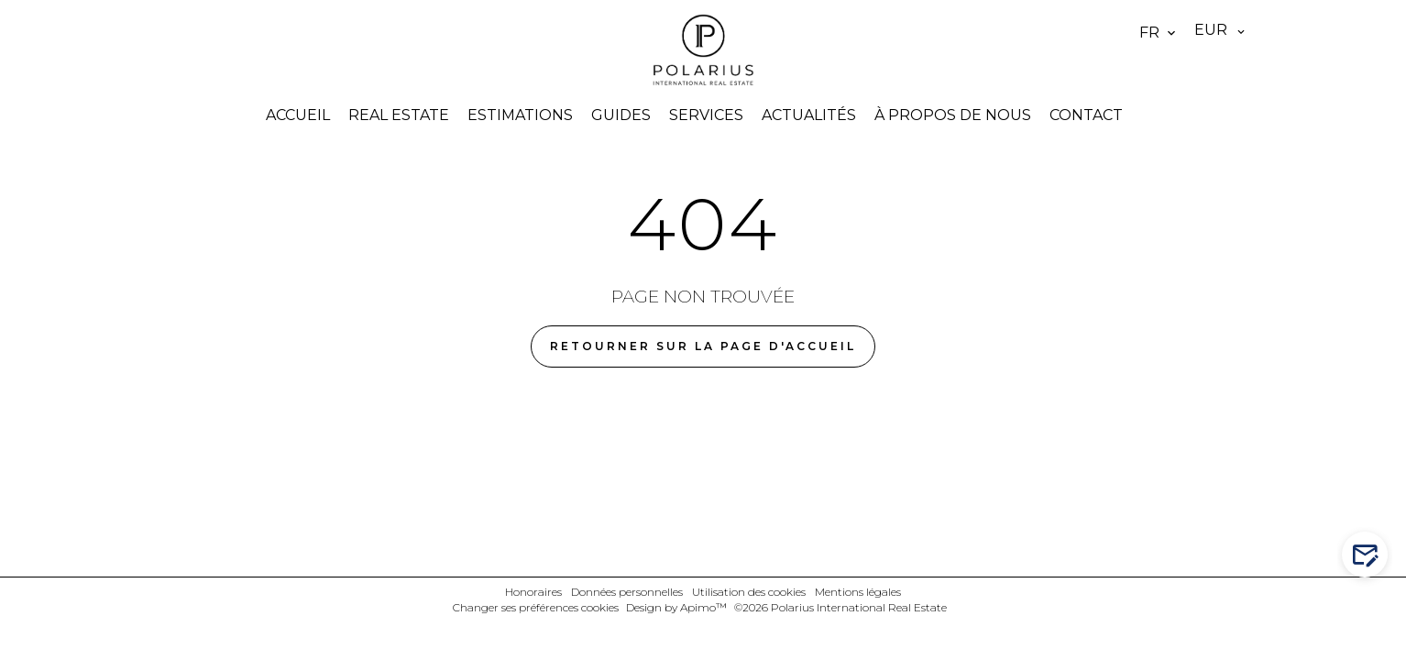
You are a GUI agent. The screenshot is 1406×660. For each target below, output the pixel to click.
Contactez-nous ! (1369, 555)
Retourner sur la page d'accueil (703, 346)
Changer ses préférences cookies (536, 607)
